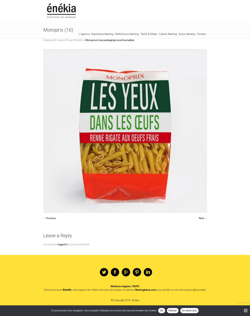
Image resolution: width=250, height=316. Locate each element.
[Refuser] (245, 310)
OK (161, 310)
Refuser (173, 310)
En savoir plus (189, 310)
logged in (63, 244)
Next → (203, 218)
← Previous (49, 218)
